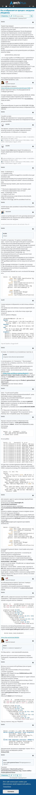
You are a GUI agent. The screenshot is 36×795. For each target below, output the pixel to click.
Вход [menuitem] (30, 6)
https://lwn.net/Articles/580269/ (10, 637)
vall (7, 82)
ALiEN (8, 124)
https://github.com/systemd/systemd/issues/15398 (15, 88)
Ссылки (3, 6)
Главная (8, 6)
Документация (22, 6)
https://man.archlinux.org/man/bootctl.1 (16, 373)
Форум (15, 6)
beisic (3, 22)
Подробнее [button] (7, 786)
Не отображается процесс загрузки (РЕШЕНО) (17, 11)
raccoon (8, 211)
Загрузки (18, 6)
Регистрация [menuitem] (34, 6)
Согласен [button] (11, 791)
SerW (3, 300)
